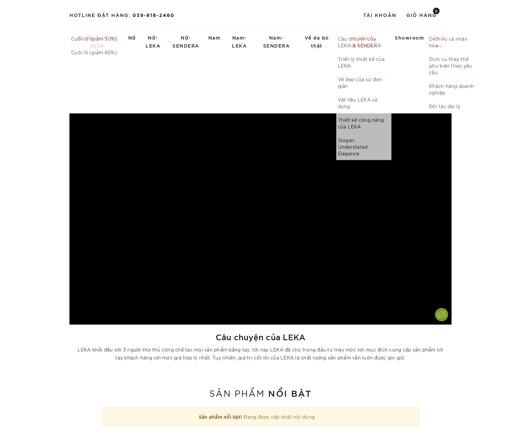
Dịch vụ (439, 41)
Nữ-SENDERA (185, 41)
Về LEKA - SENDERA (364, 41)
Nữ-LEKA (153, 41)
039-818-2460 (153, 15)
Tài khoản (379, 15)
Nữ (132, 37)
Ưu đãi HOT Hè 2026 (97, 41)
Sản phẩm (260, 392)
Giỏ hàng (423, 14)
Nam (214, 37)
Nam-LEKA (239, 41)
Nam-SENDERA (276, 41)
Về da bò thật (317, 41)
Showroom (409, 37)
